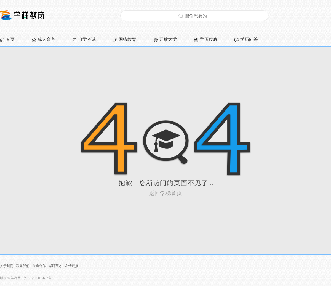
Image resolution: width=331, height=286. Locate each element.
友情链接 (71, 266)
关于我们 (6, 266)
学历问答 (249, 39)
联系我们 (23, 266)
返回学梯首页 (165, 193)
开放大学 (168, 39)
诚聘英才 (55, 266)
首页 (10, 39)
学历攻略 (208, 39)
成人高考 (46, 39)
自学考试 (87, 39)
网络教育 (127, 39)
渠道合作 (39, 266)
